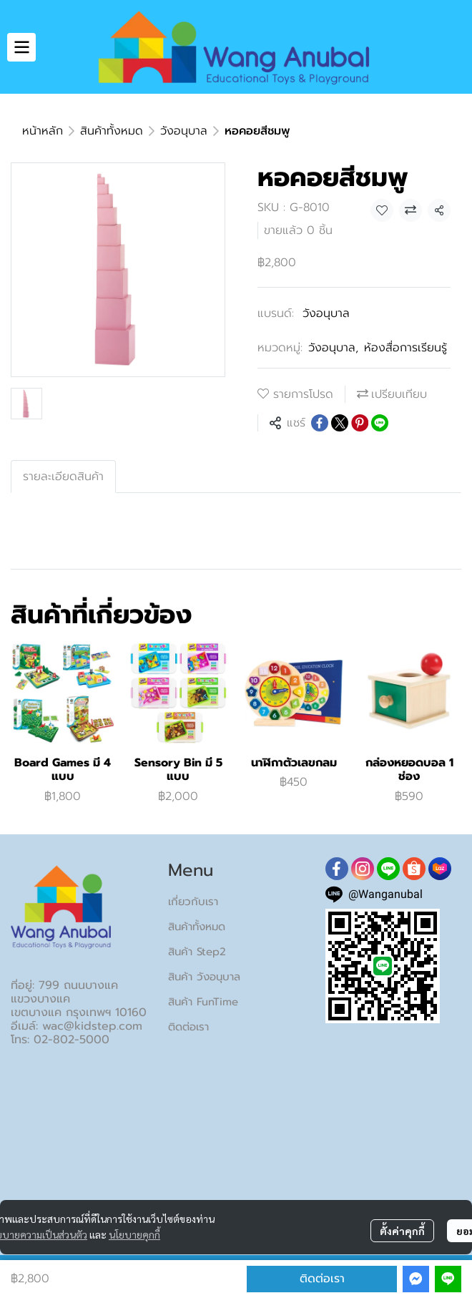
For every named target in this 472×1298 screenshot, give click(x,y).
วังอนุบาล (183, 131)
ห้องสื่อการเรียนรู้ (405, 347)
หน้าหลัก (42, 131)
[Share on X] (339, 422)
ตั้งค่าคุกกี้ (402, 1230)
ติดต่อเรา (322, 1278)
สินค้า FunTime (203, 1002)
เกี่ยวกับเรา (193, 901)
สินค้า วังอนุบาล (204, 977)
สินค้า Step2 (197, 952)
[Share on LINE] (379, 422)
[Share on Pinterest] (359, 422)
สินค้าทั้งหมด (111, 131)
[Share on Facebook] (319, 422)
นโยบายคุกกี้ (134, 1234)
